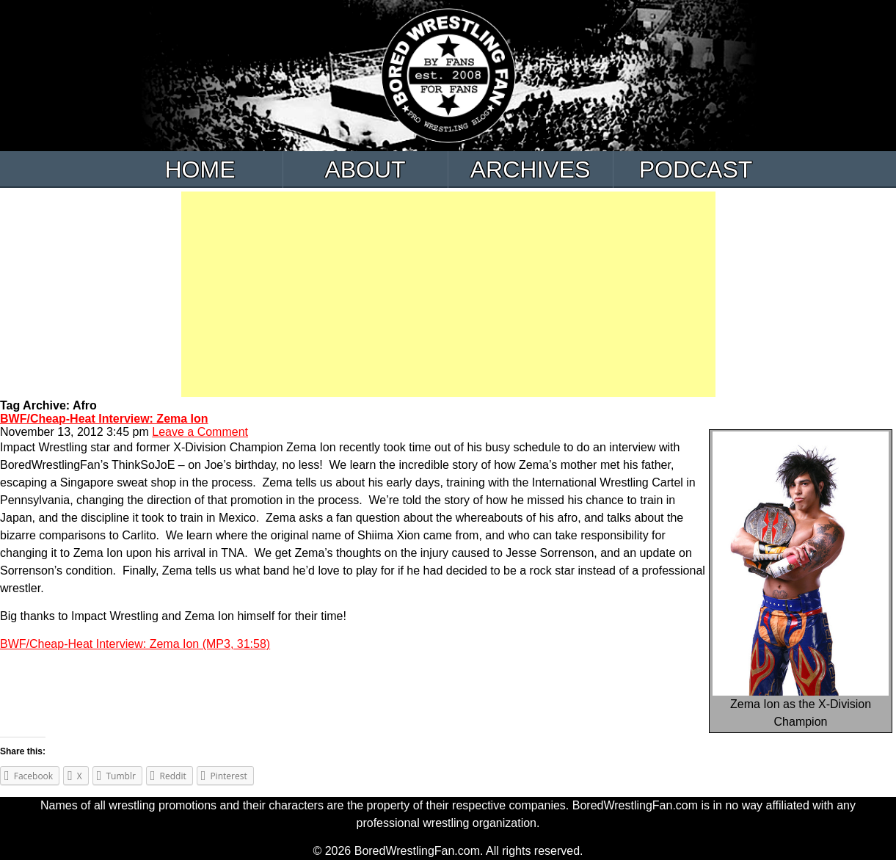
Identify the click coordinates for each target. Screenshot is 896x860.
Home (200, 169)
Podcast (696, 169)
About (364, 169)
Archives (530, 169)
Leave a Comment (200, 432)
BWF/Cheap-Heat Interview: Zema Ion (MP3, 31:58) (135, 644)
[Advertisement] (448, 294)
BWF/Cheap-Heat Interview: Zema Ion (104, 418)
